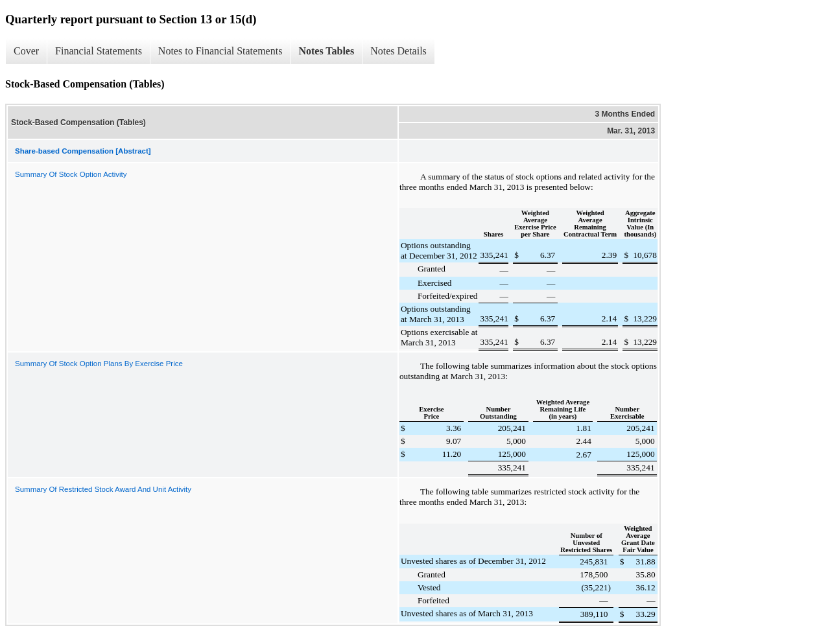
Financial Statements (98, 50)
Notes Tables (326, 50)
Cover (26, 50)
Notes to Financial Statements (220, 50)
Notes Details (398, 50)
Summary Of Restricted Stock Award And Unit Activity (103, 489)
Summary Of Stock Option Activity (71, 174)
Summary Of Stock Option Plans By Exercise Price (99, 363)
